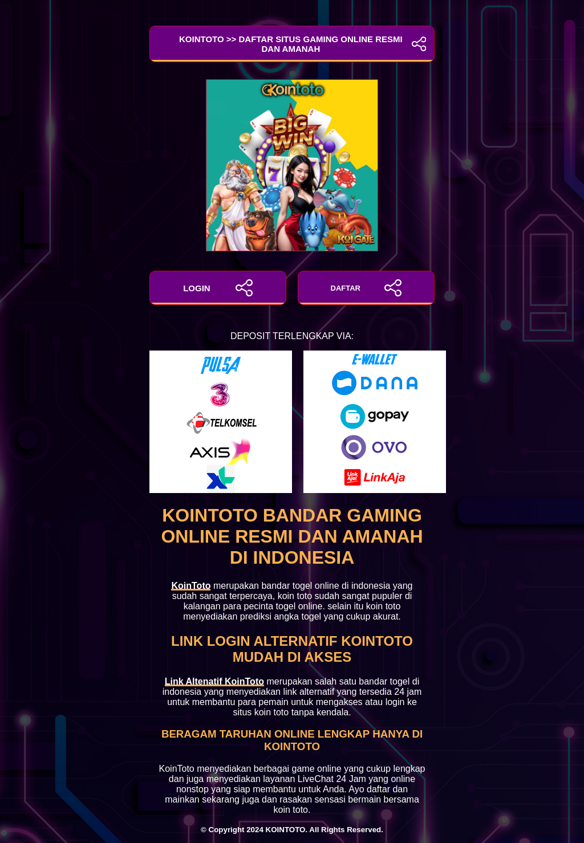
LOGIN (218, 287)
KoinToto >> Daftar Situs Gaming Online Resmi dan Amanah (292, 44)
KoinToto (190, 585)
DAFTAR (366, 287)
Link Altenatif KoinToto (214, 681)
